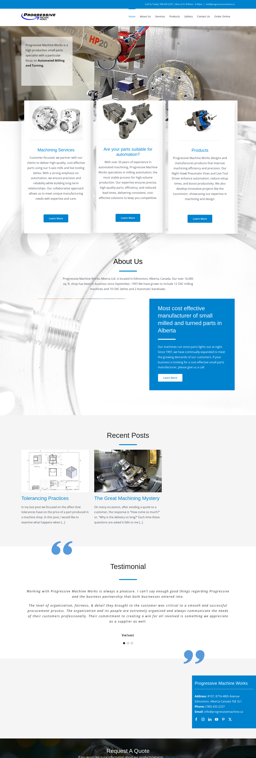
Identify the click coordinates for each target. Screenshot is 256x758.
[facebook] (196, 719)
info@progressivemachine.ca (220, 4)
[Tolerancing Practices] (55, 471)
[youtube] (216, 719)
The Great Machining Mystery (126, 498)
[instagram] (203, 719)
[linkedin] (209, 719)
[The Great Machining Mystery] (128, 471)
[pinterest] (223, 719)
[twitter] (230, 719)
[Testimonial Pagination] (124, 643)
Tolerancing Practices (45, 498)
